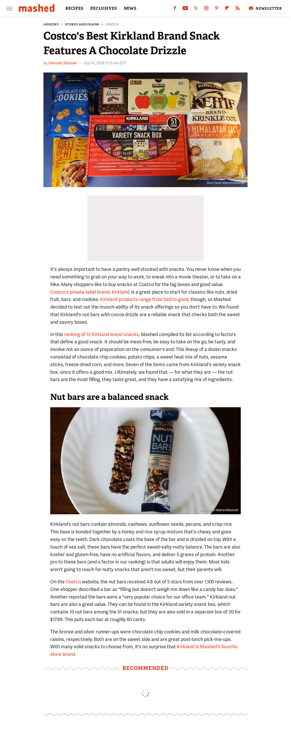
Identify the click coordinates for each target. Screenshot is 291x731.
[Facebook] (175, 9)
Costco (112, 24)
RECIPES (74, 8)
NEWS (130, 8)
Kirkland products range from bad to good (144, 299)
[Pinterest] (217, 9)
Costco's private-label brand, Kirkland (89, 292)
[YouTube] (185, 9)
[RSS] (237, 9)
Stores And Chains (82, 24)
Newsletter (265, 8)
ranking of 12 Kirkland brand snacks (101, 334)
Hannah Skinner (62, 63)
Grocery (51, 24)
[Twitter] (196, 9)
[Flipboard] (227, 9)
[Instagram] (206, 9)
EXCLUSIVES (103, 8)
